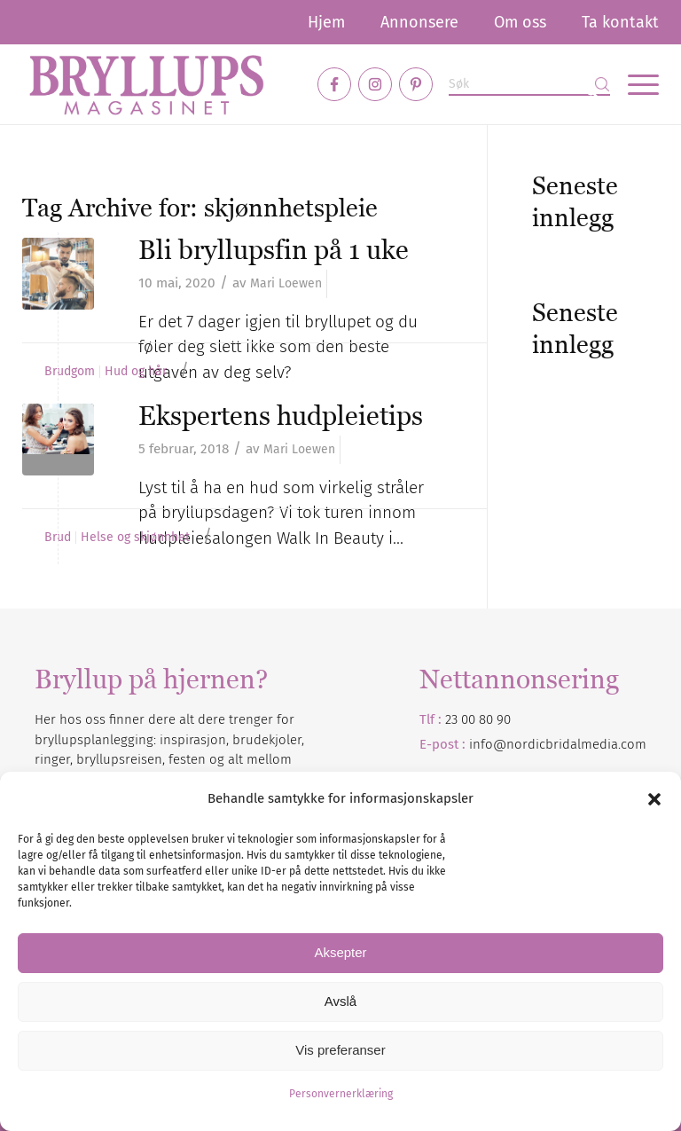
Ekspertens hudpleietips (280, 415)
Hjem (326, 22)
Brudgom (69, 371)
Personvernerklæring (341, 1094)
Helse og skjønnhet (135, 537)
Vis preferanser (340, 1049)
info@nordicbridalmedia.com (557, 744)
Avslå (340, 1001)
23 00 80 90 (478, 719)
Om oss (520, 22)
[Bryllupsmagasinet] (146, 84)
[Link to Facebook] (334, 84)
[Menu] (634, 84)
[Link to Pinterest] (416, 84)
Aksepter (340, 952)
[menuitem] (326, 22)
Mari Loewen (286, 283)
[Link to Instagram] (375, 84)
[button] (654, 799)
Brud (57, 537)
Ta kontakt (620, 22)
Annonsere (419, 22)
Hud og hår (136, 371)
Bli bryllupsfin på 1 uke (273, 249)
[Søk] (529, 85)
